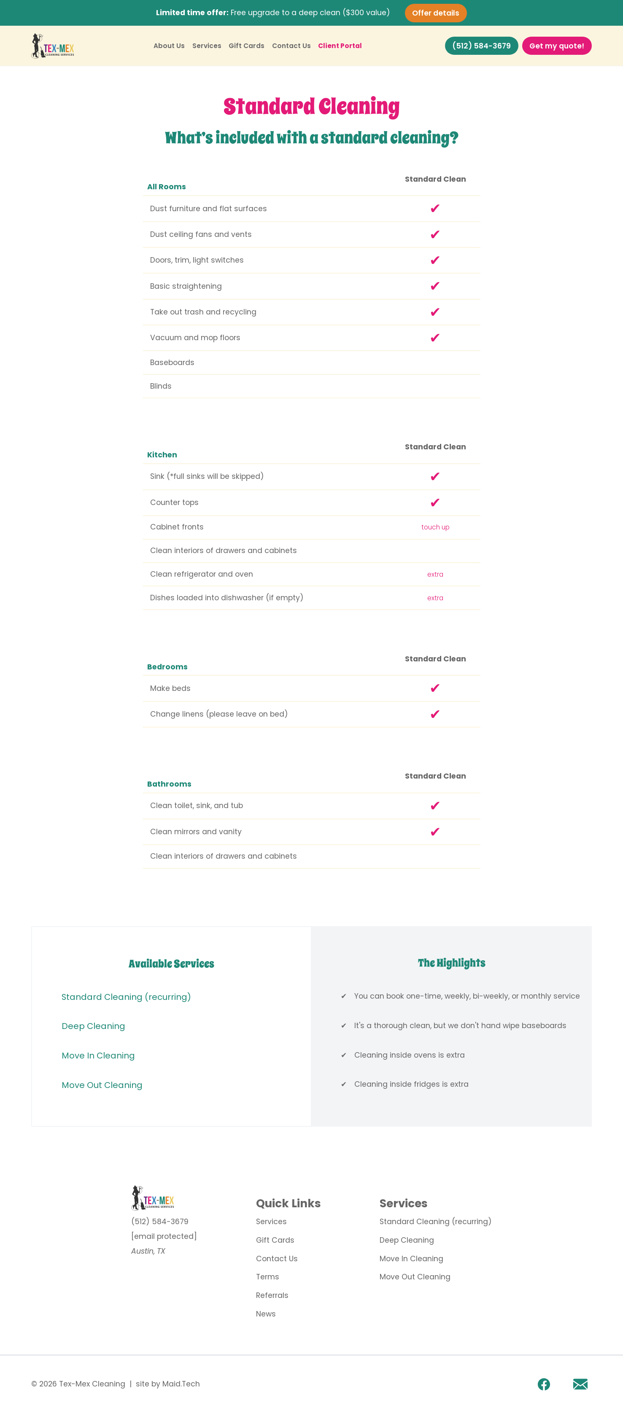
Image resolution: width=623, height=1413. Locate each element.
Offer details (435, 13)
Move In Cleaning (98, 1055)
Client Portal (340, 45)
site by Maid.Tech (168, 1384)
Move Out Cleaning (102, 1085)
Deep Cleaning (93, 1026)
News (266, 1314)
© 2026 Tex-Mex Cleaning (78, 1384)
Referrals (272, 1295)
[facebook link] (544, 1384)
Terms (267, 1277)
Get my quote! (556, 46)
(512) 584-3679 (481, 46)
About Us (169, 45)
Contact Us (291, 45)
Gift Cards (246, 45)
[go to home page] (164, 1198)
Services (206, 45)
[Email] (580, 1384)
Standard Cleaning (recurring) (126, 997)
